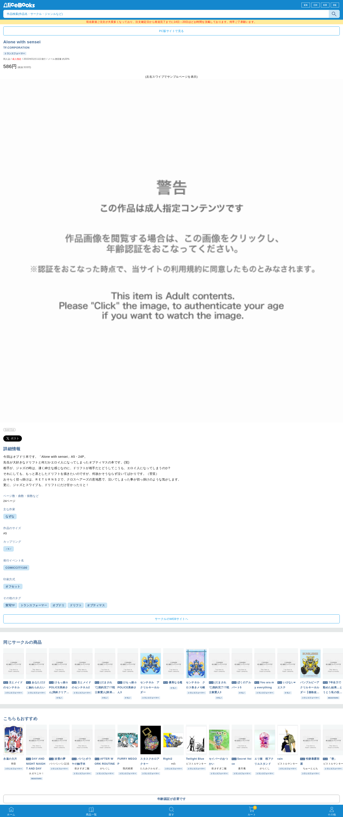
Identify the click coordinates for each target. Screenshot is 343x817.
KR (325, 5)
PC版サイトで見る (171, 31)
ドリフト (76, 605)
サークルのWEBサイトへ (171, 619)
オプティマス (96, 605)
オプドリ (58, 605)
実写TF (10, 605)
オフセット (12, 586)
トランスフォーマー (34, 605)
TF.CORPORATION (16, 47)
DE (335, 5)
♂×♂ (8, 549)
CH (315, 5)
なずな (9, 516)
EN (306, 5)
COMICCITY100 (16, 567)
